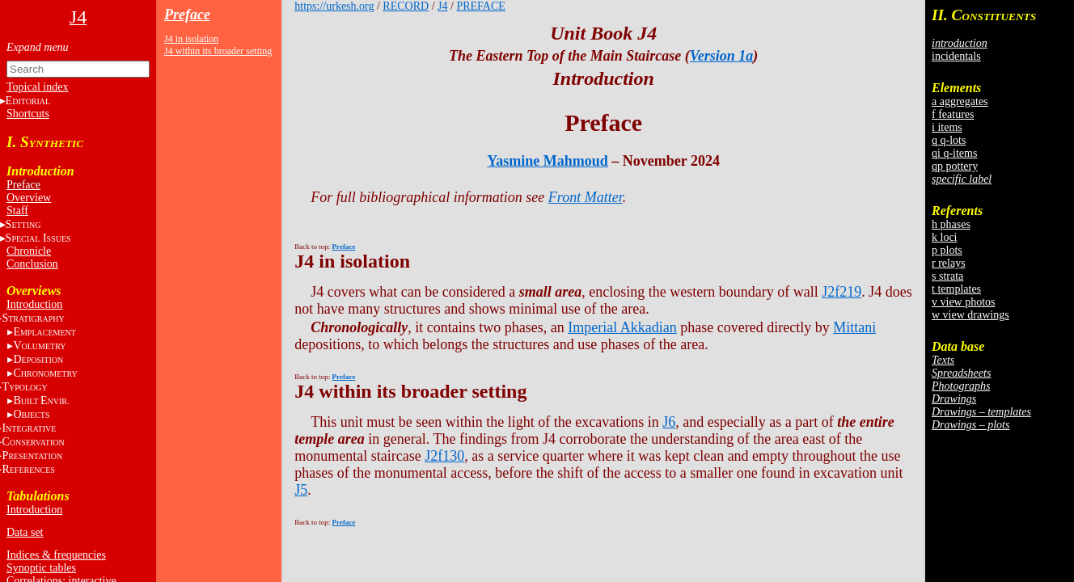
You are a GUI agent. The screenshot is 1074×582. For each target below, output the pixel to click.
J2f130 (444, 456)
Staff (17, 211)
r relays (949, 263)
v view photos (964, 302)
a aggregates (960, 101)
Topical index (37, 87)
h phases (951, 224)
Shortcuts (27, 114)
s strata (947, 276)
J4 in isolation (191, 38)
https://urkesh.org (334, 6)
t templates (956, 289)
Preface (23, 185)
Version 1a (722, 56)
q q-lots (949, 140)
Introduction (34, 304)
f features (953, 114)
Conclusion (32, 264)
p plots (947, 250)
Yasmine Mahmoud (547, 161)
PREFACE (480, 6)
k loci (945, 237)
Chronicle (28, 251)
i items (947, 127)
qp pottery (955, 166)
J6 (668, 422)
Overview (28, 198)
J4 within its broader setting (218, 51)
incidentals (956, 56)
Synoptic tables (41, 568)
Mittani (854, 327)
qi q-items (954, 153)
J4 (442, 6)
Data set (24, 532)
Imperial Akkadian (622, 327)
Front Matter (585, 197)
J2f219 (841, 292)
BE (41, 400)
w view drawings (970, 315)
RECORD (406, 6)
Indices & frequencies (56, 555)
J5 (300, 490)
